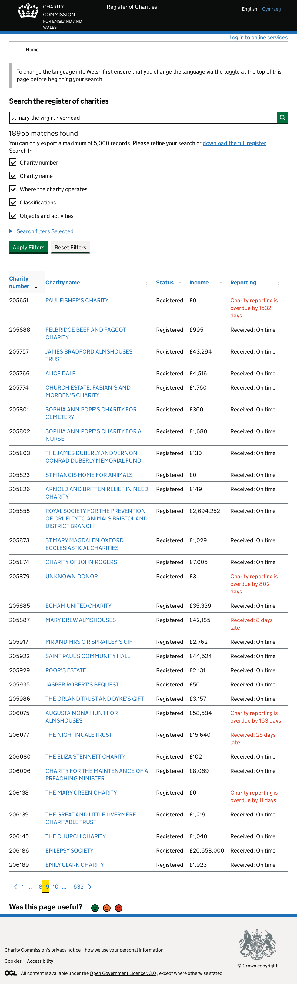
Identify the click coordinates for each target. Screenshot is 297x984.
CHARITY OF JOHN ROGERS (81, 562)
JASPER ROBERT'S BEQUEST (82, 684)
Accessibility (40, 961)
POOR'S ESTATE (65, 670)
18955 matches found (43, 133)
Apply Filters (29, 247)
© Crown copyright (257, 966)
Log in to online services (258, 37)
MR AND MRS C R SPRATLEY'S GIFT (90, 641)
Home (32, 49)
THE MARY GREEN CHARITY (81, 792)
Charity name (36, 175)
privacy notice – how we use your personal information (107, 950)
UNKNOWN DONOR (71, 576)
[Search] (148, 118)
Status (165, 282)
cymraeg (271, 9)
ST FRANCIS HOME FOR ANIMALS (88, 474)
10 (55, 888)
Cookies (13, 961)
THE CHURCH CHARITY (75, 836)
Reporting (243, 282)
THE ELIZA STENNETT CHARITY (85, 756)
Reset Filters (70, 247)
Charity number (39, 162)
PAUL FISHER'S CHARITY (76, 300)
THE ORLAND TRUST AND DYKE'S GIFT (94, 698)
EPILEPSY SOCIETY (69, 850)
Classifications (38, 202)
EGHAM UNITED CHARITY (78, 605)
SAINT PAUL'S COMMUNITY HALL (87, 656)
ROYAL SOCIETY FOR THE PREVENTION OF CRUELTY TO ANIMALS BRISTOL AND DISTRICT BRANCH (96, 518)
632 (78, 888)
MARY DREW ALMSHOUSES (80, 620)
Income (199, 282)
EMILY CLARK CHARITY (74, 864)
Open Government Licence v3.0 (123, 973)
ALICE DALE (60, 373)
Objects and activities (47, 215)
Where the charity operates (54, 189)
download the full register (234, 143)
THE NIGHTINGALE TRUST (78, 734)
